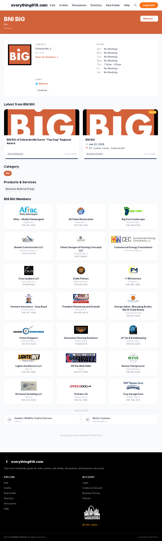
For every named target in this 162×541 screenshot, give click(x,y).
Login (85, 482)
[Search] (135, 5)
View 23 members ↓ (46, 57)
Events (63, 5)
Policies (86, 498)
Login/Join (149, 5)
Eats (52, 5)
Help (127, 5)
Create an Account (92, 488)
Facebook (42, 90)
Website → (149, 18)
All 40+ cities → (91, 524)
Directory (96, 5)
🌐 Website (41, 83)
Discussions (79, 5)
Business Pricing (91, 493)
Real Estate (113, 5)
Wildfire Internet (19, 537)
